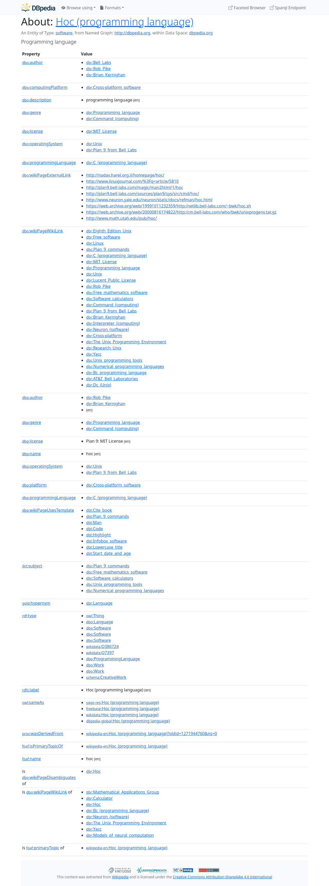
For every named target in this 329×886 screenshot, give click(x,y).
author (32, 62)
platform (34, 485)
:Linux (95, 243)
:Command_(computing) (112, 118)
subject (32, 566)
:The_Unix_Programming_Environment (126, 342)
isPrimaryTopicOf (42, 746)
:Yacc (94, 354)
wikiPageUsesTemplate (48, 510)
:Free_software (103, 237)
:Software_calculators (109, 298)
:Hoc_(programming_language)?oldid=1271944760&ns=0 (151, 733)
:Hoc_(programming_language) (126, 746)
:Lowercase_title (104, 547)
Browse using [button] (77, 8)
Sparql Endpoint (288, 8)
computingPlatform (44, 87)
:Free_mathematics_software (116, 292)
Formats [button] (110, 8)
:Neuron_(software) (107, 329)
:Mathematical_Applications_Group (122, 792)
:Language (99, 603)
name (31, 453)
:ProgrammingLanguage (113, 659)
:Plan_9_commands (107, 249)
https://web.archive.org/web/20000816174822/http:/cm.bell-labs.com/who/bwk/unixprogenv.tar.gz (181, 212)
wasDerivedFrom (42, 733)
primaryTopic (42, 848)
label (30, 690)
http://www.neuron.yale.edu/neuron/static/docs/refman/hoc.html (149, 200)
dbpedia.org (201, 33)
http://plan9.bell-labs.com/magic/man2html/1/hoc (134, 187)
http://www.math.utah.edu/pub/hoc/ (121, 218)
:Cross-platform (104, 335)
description (36, 100)
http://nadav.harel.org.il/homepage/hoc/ (125, 175)
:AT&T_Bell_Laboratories (112, 379)
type (29, 615)
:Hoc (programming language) (122, 702)
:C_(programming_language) (116, 162)
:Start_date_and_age (108, 553)
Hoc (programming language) (125, 21)
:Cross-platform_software (113, 87)
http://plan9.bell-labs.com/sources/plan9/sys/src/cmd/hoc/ (142, 193)
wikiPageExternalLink (46, 175)
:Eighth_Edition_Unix (108, 231)
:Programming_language (113, 112)
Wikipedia (120, 876)
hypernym (36, 603)
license (32, 131)
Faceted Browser (247, 8)
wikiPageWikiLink (42, 231)
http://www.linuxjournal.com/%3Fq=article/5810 (132, 181)
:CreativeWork (106, 677)
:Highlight (98, 535)
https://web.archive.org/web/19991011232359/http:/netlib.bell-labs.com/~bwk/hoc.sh (168, 206)
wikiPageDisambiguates (49, 777)
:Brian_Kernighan (105, 75)
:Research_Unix (103, 348)
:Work (95, 665)
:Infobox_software (106, 541)
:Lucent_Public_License (111, 280)
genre (31, 112)
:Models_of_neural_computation (120, 835)
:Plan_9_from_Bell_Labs (111, 150)
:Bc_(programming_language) (117, 810)
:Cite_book (99, 510)
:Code (94, 528)
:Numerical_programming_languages (125, 366)
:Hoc (93, 771)
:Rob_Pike (98, 68)
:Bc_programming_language (116, 372)
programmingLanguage (49, 162)
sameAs (33, 702)
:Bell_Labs (98, 62)
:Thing (95, 615)
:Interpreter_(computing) (113, 323)
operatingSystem (42, 144)
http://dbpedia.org (132, 33)
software (64, 33)
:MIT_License (101, 131)
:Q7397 (100, 652)
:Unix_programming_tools (114, 360)
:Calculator (99, 798)
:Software (98, 628)
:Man (94, 522)
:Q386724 (102, 646)
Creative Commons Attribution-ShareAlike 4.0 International (222, 876)
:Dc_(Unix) (98, 385)
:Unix (94, 144)
